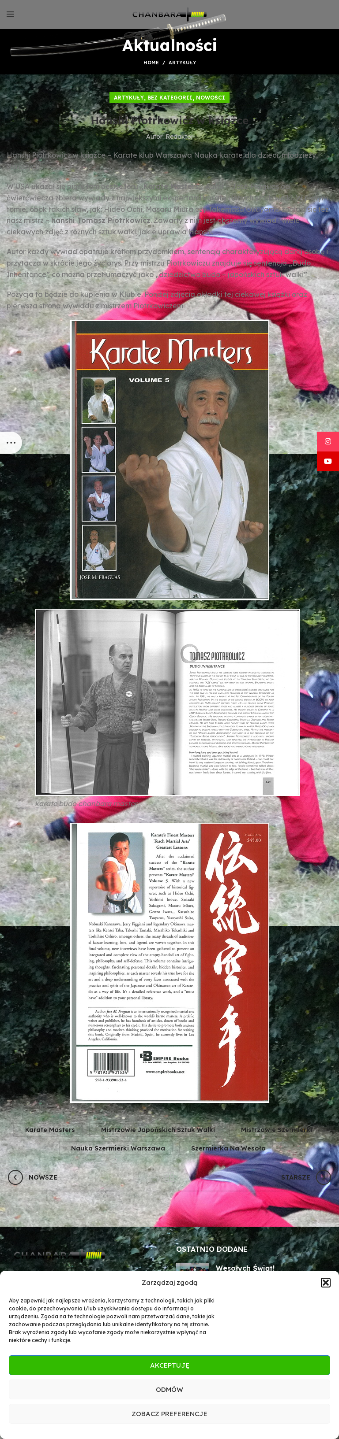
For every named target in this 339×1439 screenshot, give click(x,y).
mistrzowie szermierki (276, 1130)
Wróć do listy (169, 1177)
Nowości (210, 97)
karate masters (50, 1130)
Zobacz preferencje (169, 1413)
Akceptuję (169, 1365)
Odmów (169, 1389)
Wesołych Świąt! (245, 1268)
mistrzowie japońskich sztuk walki (158, 1130)
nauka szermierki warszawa (118, 1148)
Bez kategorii (169, 97)
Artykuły (182, 62)
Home (151, 62)
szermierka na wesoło (228, 1148)
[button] (325, 1282)
